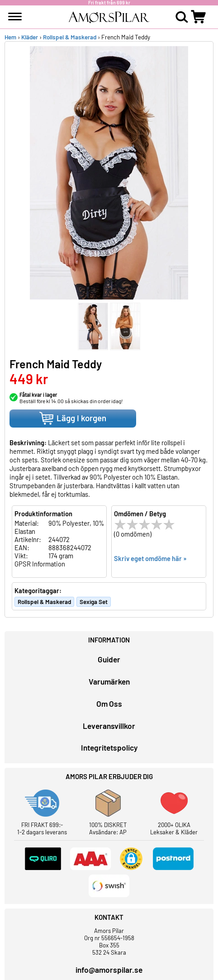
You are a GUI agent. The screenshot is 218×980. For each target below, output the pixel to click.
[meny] (14, 16)
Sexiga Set (94, 601)
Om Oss (109, 703)
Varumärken (109, 681)
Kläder (29, 37)
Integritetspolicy (109, 747)
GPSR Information (39, 564)
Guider (109, 659)
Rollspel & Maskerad (69, 37)
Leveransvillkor (109, 725)
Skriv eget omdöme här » (150, 558)
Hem (10, 37)
